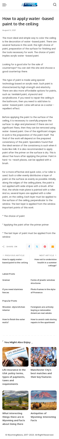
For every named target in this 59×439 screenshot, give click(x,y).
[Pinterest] (45, 246)
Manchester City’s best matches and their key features (41, 373)
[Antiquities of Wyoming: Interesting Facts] (44, 400)
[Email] (53, 246)
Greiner (6, 280)
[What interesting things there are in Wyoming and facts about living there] (15, 400)
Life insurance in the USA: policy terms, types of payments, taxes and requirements (14, 376)
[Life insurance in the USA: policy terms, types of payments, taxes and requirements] (15, 357)
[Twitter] (37, 246)
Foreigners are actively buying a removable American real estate (42, 310)
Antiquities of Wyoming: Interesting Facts (43, 417)
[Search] (55, 4)
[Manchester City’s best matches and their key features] (44, 357)
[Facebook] (29, 246)
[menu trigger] (5, 4)
